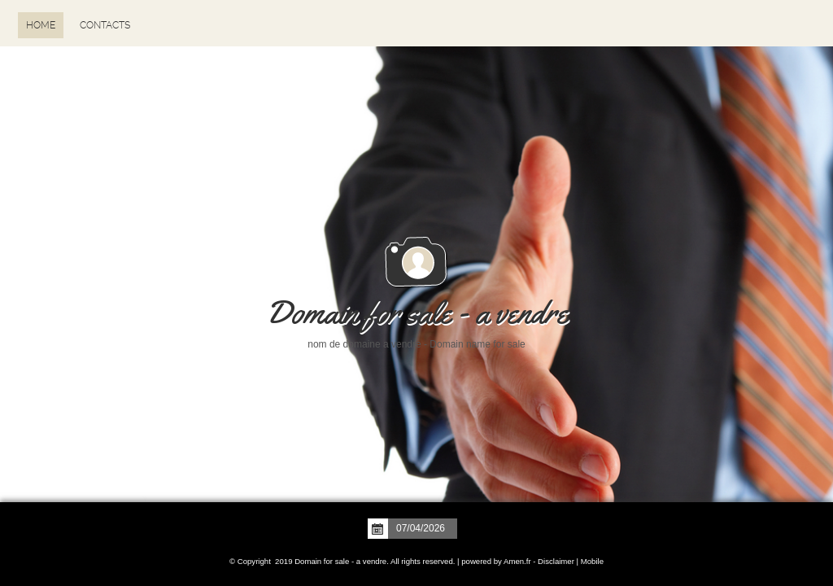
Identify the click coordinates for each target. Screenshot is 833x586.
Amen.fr (517, 561)
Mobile (592, 561)
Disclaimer (556, 561)
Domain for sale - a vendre (417, 312)
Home (40, 25)
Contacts (105, 25)
